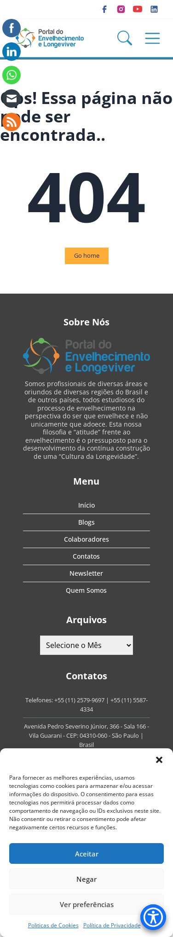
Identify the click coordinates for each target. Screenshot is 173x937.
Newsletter (86, 573)
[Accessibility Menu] (153, 917)
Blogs (86, 522)
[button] (159, 759)
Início (86, 505)
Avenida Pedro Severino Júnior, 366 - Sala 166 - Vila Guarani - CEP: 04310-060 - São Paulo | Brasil (86, 735)
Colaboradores (86, 539)
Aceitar (86, 853)
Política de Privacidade (112, 925)
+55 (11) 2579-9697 (79, 700)
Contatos (86, 556)
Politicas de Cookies (53, 925)
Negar (86, 879)
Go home (86, 255)
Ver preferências (87, 904)
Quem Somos (86, 590)
